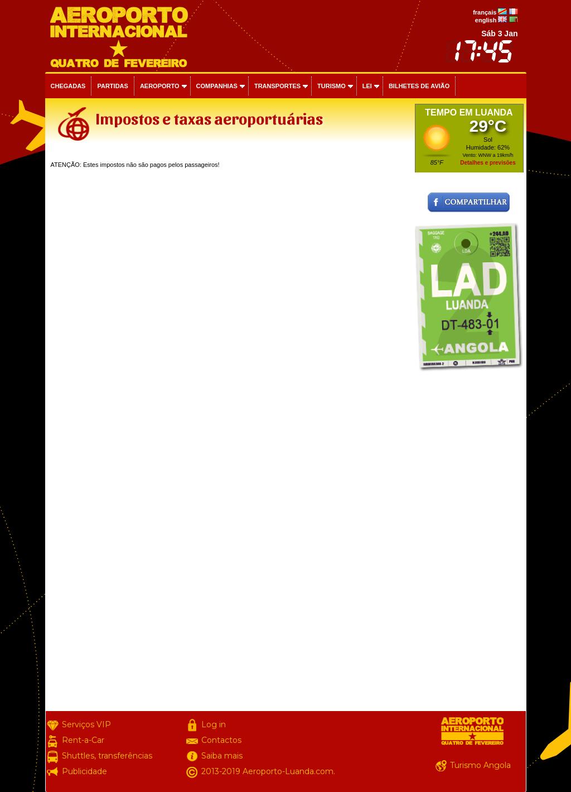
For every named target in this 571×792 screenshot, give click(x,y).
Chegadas (68, 86)
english (486, 20)
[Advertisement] (469, 543)
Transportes (277, 86)
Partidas (112, 86)
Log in (213, 724)
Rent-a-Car (83, 740)
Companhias (217, 86)
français (484, 12)
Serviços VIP (86, 724)
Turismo (331, 86)
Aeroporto (160, 86)
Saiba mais (222, 756)
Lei (367, 86)
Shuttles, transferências (107, 756)
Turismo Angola (480, 765)
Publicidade (84, 771)
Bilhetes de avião (419, 86)
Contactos (221, 740)
